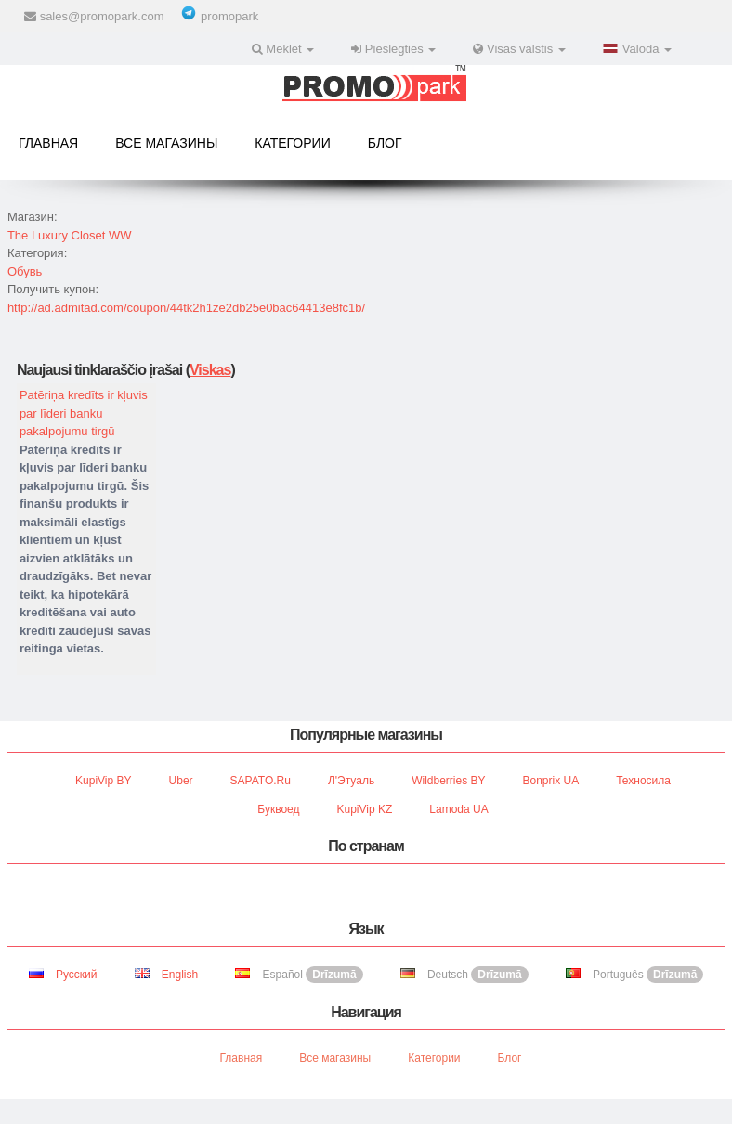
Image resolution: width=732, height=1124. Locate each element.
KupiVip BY (103, 780)
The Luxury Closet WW (69, 235)
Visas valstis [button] (519, 49)
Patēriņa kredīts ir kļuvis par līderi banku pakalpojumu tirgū (84, 413)
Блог (385, 143)
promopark (229, 16)
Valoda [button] (637, 48)
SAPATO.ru (260, 780)
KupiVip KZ (365, 809)
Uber (181, 780)
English (167, 974)
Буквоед (278, 809)
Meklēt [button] (283, 49)
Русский (63, 974)
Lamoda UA (458, 809)
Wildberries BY (448, 780)
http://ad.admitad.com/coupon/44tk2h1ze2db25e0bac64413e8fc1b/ (186, 308)
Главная (48, 143)
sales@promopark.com (102, 16)
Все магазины (166, 143)
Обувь (24, 271)
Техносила (643, 780)
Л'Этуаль (351, 780)
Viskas (210, 370)
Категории (292, 143)
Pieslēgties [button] (393, 49)
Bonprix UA (551, 780)
